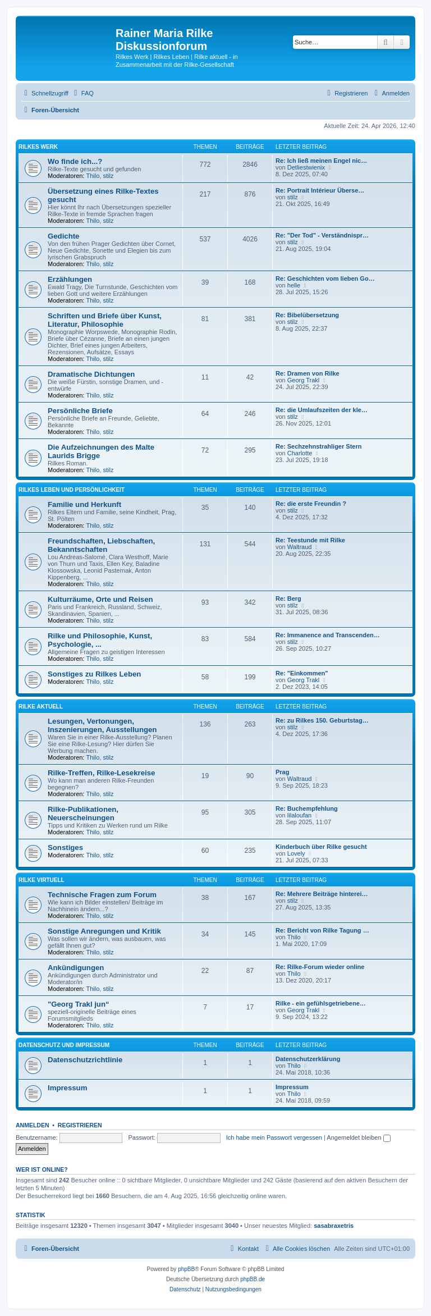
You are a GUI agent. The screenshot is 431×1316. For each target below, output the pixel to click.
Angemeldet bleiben (358, 1137)
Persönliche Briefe (80, 410)
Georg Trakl (303, 380)
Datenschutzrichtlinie (85, 1059)
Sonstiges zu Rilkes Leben (94, 674)
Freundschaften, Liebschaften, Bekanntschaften (101, 545)
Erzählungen (70, 279)
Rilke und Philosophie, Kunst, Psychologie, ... (100, 640)
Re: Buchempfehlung (307, 808)
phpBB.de (252, 1279)
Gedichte (63, 236)
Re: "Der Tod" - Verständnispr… (322, 235)
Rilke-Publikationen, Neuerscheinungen (83, 813)
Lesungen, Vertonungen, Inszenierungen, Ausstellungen (102, 725)
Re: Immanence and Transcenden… (328, 635)
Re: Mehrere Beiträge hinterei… (322, 893)
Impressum (67, 1088)
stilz (108, 175)
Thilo (93, 175)
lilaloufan (299, 815)
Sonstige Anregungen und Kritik (104, 931)
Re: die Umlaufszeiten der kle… (322, 409)
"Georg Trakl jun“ (78, 1004)
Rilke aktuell (41, 706)
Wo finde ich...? (75, 161)
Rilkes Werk (38, 147)
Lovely (296, 853)
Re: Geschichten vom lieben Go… (325, 278)
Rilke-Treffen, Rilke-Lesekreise (101, 773)
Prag (282, 772)
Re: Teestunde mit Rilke (310, 540)
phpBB (186, 1269)
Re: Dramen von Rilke (308, 373)
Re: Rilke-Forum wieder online (320, 966)
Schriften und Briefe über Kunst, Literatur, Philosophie (105, 320)
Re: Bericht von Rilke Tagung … (322, 930)
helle (293, 285)
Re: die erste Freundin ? (311, 503)
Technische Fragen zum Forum (102, 894)
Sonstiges (65, 847)
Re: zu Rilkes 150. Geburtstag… (322, 720)
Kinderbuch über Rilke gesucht (321, 846)
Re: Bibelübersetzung (307, 315)
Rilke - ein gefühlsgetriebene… (321, 1003)
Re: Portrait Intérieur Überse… (320, 190)
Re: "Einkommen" (302, 673)
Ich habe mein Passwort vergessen (274, 1137)
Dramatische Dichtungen (91, 374)
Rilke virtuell (42, 880)
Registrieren (80, 1125)
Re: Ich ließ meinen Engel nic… (321, 160)
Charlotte (300, 453)
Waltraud (299, 546)
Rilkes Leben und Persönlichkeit (72, 490)
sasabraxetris (334, 1225)
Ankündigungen (76, 967)
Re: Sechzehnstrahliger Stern (318, 446)
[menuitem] (82, 93)
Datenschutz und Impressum (64, 1045)
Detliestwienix (306, 167)
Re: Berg (288, 598)
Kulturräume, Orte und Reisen (100, 599)
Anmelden (32, 1125)
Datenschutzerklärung (308, 1058)
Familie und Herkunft (84, 504)
